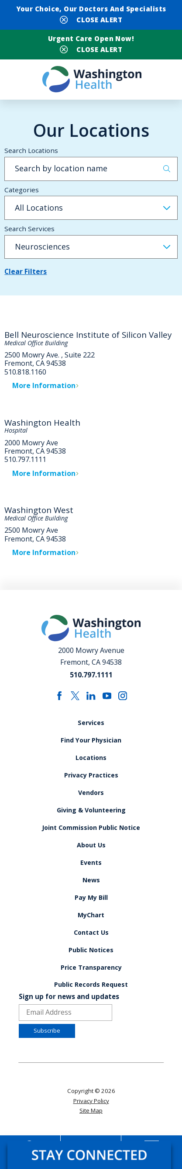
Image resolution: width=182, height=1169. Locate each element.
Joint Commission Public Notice (91, 833)
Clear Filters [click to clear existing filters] (25, 276)
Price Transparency (91, 975)
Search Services (29, 233)
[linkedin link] (91, 700)
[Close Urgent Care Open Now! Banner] (91, 51)
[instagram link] (122, 700)
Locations (91, 763)
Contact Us (91, 940)
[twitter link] (75, 700)
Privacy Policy (91, 1109)
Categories (21, 194)
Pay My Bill (91, 904)
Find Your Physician (91, 745)
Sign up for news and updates (69, 1005)
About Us (91, 851)
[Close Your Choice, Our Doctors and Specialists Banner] (91, 19)
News (91, 886)
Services (91, 727)
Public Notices (91, 957)
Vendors (91, 798)
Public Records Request (91, 993)
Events (91, 869)
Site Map (91, 1119)
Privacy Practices (91, 780)
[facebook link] (59, 700)
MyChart (91, 922)
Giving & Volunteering (91, 816)
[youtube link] (107, 700)
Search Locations (31, 155)
